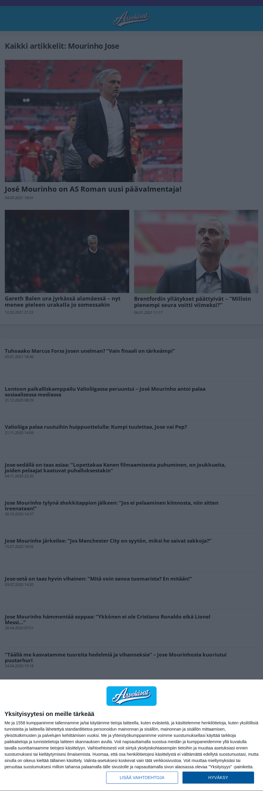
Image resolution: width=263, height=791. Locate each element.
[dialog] (131, 735)
